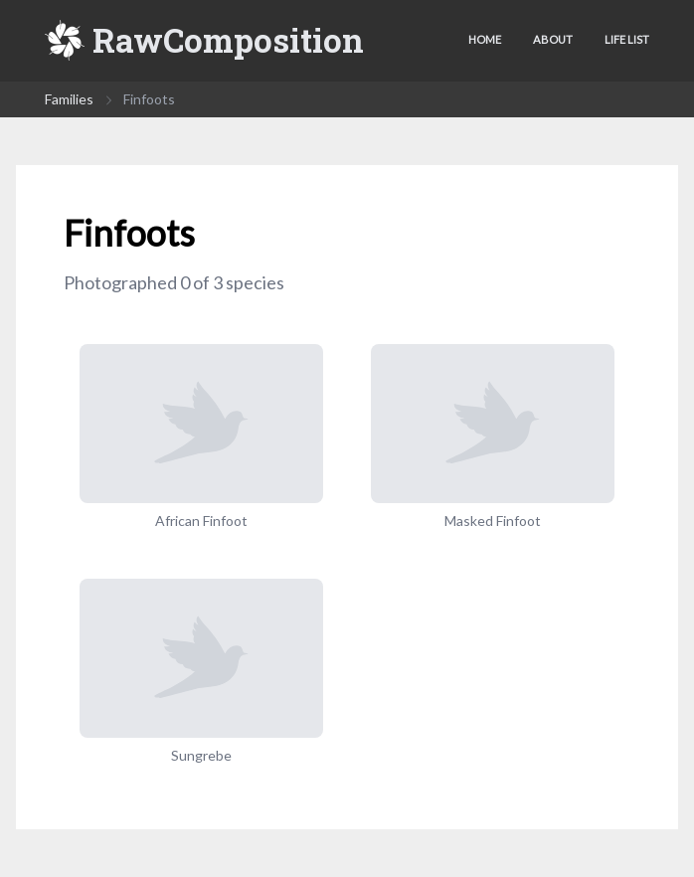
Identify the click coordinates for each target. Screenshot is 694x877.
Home (484, 39)
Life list (627, 39)
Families (69, 98)
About (553, 39)
